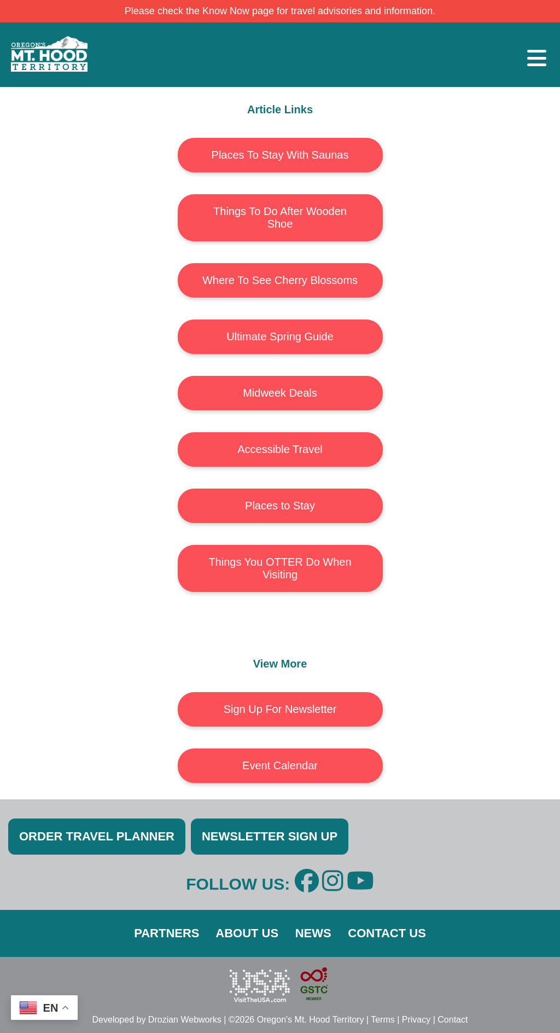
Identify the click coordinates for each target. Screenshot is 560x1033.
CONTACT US (387, 933)
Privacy (416, 1019)
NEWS (313, 933)
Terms (383, 1019)
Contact (453, 1019)
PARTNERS (166, 933)
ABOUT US (246, 933)
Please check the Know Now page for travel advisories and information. (280, 10)
